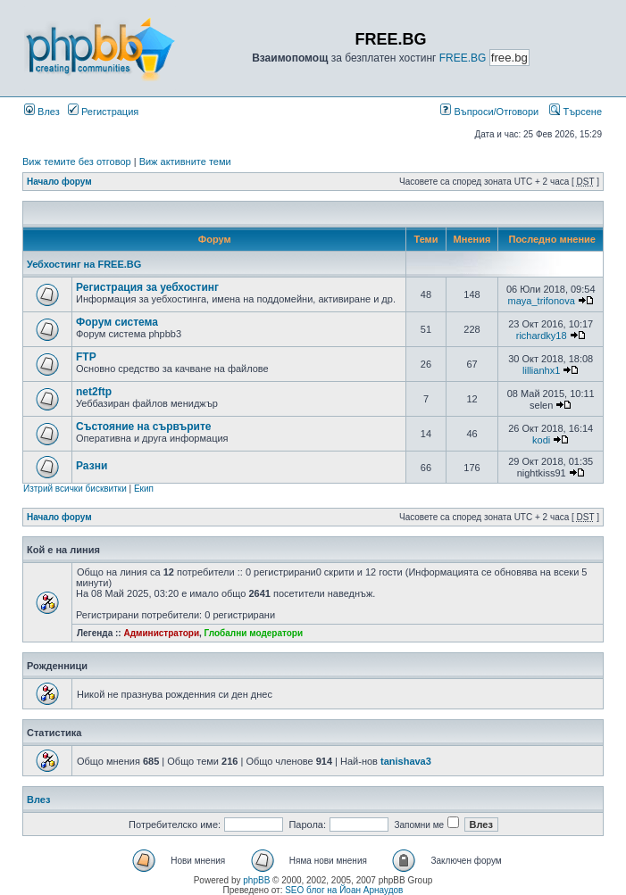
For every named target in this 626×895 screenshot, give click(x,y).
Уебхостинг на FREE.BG (84, 264)
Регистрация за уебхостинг (147, 287)
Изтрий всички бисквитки (75, 488)
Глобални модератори (254, 633)
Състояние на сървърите (144, 426)
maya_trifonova (541, 300)
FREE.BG (463, 58)
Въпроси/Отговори (489, 111)
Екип (144, 488)
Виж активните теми (185, 161)
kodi (541, 440)
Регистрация (103, 111)
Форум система (117, 322)
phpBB (256, 880)
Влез (42, 111)
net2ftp (94, 391)
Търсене (575, 111)
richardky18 (541, 335)
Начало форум (59, 181)
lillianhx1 (541, 370)
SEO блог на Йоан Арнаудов (344, 890)
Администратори (161, 633)
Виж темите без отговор (76, 161)
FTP (86, 357)
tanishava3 (405, 761)
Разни (91, 466)
